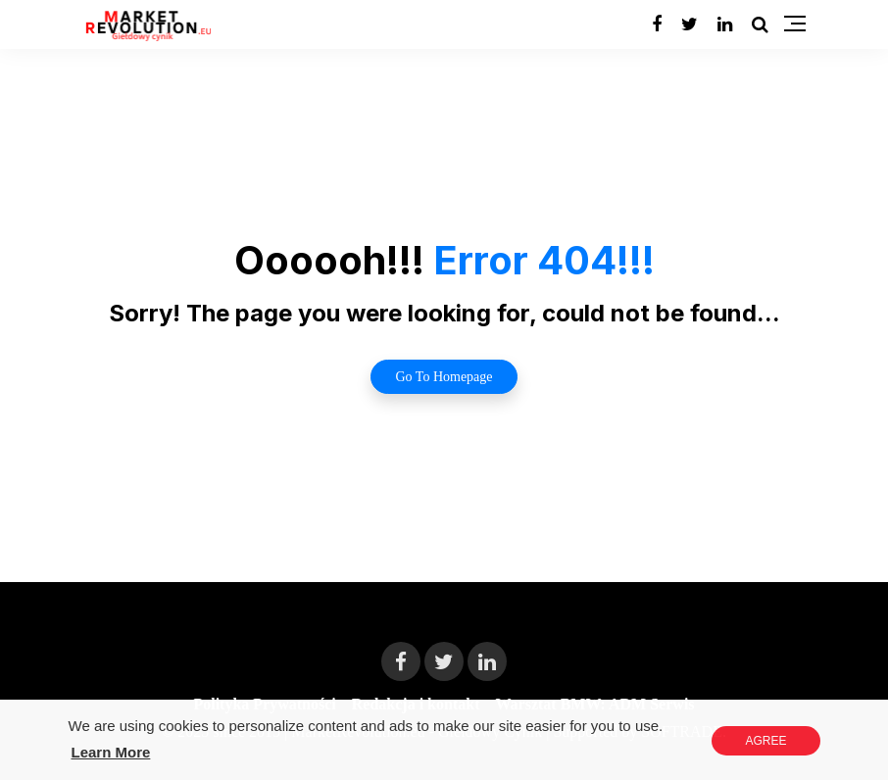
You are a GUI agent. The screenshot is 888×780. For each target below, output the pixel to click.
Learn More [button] (111, 752)
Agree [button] (765, 741)
